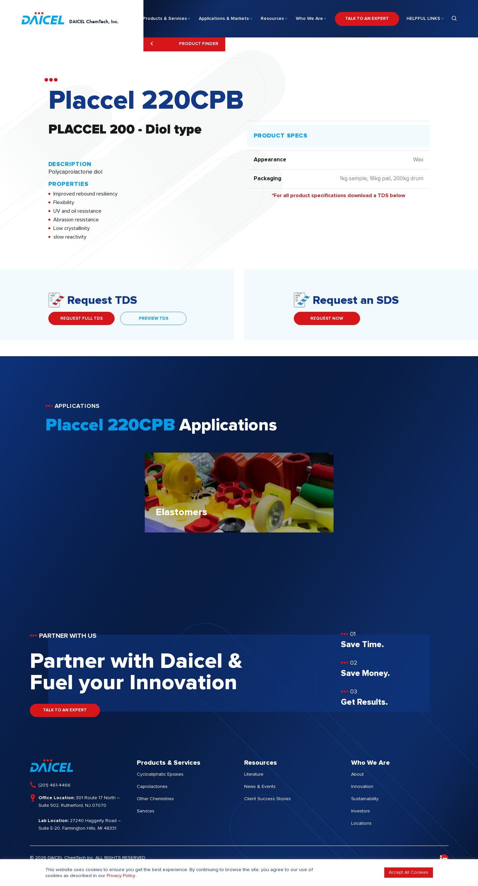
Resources (272, 17)
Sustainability (365, 799)
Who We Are (309, 17)
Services (145, 811)
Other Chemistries (155, 799)
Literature (253, 774)
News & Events (260, 786)
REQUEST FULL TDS (81, 318)
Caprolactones (152, 786)
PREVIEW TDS (153, 318)
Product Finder (184, 43)
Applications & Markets (224, 17)
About (357, 774)
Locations (361, 823)
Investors (360, 811)
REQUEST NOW (326, 318)
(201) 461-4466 (54, 785)
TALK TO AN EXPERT (367, 17)
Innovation (362, 786)
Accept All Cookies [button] (408, 872)
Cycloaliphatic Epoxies (160, 774)
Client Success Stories (267, 799)
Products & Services (165, 17)
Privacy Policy (121, 875)
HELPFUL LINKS (423, 17)
